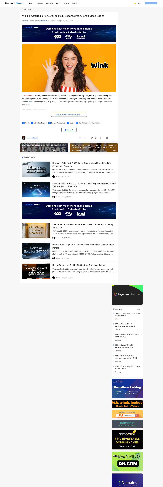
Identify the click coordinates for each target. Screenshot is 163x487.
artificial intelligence (40, 121)
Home (21, 9)
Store (67, 3)
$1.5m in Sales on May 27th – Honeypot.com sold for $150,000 (125, 52)
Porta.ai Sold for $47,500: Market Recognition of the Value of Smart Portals (78, 244)
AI (68, 21)
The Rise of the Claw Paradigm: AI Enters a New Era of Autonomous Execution (125, 388)
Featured (50, 3)
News (41, 3)
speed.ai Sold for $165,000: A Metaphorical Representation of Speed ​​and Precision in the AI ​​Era (78, 184)
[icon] (128, 479)
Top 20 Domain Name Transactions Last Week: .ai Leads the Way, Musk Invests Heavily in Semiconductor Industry (127, 358)
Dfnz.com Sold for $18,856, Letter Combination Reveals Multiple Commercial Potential (75, 163)
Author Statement (67, 477)
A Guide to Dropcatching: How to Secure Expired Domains (133, 288)
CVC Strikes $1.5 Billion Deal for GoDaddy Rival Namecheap (132, 328)
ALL (31, 3)
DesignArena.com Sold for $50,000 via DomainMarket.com (77, 264)
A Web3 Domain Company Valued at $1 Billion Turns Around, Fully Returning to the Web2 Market (127, 366)
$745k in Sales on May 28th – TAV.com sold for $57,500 (127, 41)
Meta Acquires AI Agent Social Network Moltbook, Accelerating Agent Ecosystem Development (127, 395)
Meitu (71, 121)
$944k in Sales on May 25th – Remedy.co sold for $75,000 (124, 73)
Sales (71, 21)
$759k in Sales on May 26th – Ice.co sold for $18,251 (127, 63)
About (83, 477)
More (74, 3)
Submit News (153, 3)
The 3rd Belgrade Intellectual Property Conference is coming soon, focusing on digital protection (127, 344)
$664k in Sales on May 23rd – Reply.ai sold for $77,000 (127, 94)
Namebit (25, 21)
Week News (95, 121)
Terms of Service (41, 477)
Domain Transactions (58, 121)
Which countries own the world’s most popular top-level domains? (133, 268)
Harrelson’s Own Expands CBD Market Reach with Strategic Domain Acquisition (126, 240)
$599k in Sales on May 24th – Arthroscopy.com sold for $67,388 (126, 84)
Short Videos (82, 121)
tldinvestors (44, 21)
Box (59, 3)
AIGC (27, 121)
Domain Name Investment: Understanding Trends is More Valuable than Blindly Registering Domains (127, 411)
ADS (77, 477)
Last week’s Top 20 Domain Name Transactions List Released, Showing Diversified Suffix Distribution (126, 403)
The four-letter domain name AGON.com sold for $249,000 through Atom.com (77, 224)
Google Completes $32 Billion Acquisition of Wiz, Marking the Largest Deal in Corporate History (127, 380)
